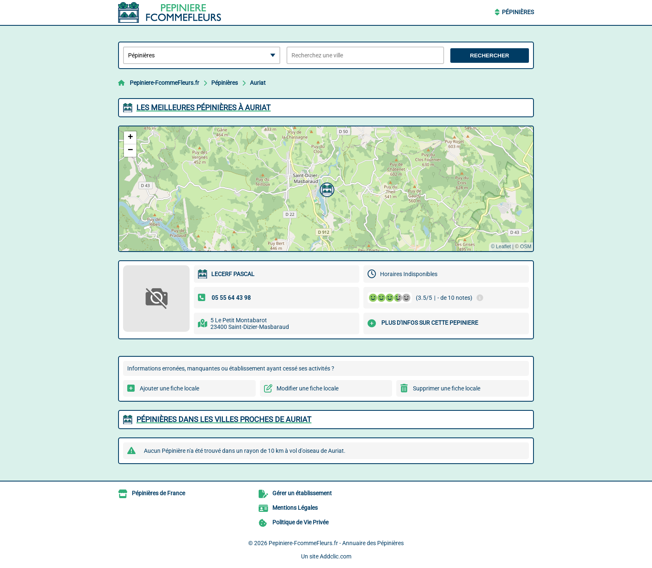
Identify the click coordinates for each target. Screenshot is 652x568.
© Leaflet (501, 246)
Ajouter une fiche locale (169, 388)
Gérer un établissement (302, 493)
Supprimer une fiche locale (446, 388)
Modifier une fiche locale (307, 388)
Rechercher (489, 55)
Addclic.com (335, 556)
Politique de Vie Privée (300, 522)
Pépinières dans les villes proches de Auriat (223, 419)
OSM (525, 246)
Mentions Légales (295, 507)
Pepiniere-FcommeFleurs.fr (164, 82)
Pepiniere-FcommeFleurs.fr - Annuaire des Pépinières (336, 543)
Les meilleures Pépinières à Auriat (203, 107)
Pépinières (518, 12)
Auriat (258, 82)
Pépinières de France (158, 493)
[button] (326, 189)
